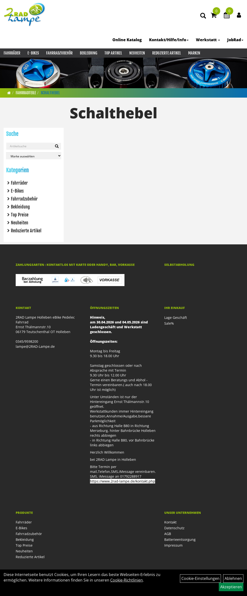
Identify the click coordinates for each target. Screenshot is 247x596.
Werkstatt (208, 39)
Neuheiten (137, 53)
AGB (167, 533)
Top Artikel (113, 53)
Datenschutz (174, 528)
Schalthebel (50, 92)
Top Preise (19, 214)
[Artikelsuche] (203, 16)
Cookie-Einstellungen (200, 578)
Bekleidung (88, 53)
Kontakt (170, 522)
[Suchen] (57, 146)
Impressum (173, 545)
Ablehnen (233, 578)
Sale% (169, 323)
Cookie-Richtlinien (126, 580)
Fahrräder (12, 53)
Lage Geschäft (175, 317)
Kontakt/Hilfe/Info (169, 39)
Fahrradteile (26, 92)
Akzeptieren (231, 586)
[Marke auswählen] (33, 155)
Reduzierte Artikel (166, 53)
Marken (194, 53)
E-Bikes (33, 53)
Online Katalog (127, 39)
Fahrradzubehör (59, 53)
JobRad (235, 39)
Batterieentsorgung (180, 539)
